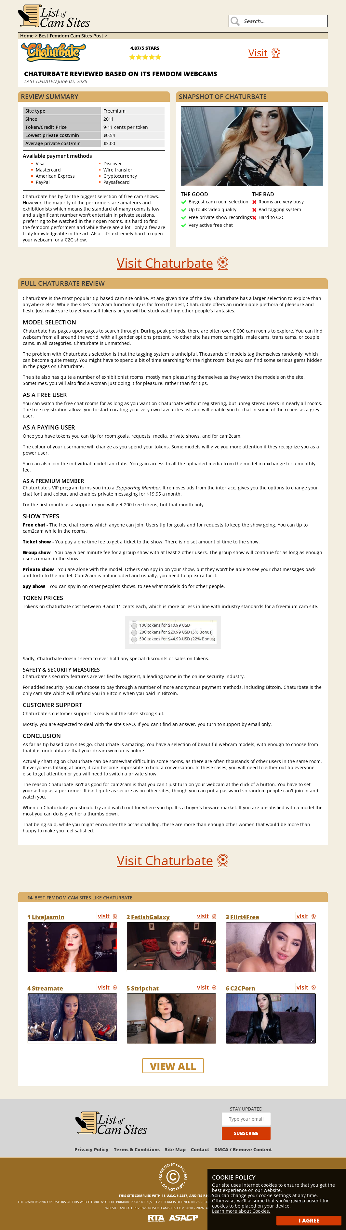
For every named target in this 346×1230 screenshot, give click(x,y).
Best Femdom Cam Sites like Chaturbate (79, 898)
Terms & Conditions (137, 1149)
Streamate (47, 988)
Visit (258, 52)
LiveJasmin (48, 917)
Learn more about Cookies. (241, 1211)
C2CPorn (242, 988)
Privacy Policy (91, 1149)
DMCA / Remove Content (243, 1149)
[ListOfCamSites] (111, 1123)
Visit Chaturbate (165, 263)
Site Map (175, 1149)
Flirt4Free (244, 917)
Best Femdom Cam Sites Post (72, 36)
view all (173, 1066)
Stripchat (145, 988)
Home (26, 36)
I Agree (309, 1220)
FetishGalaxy (150, 917)
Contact (200, 1149)
